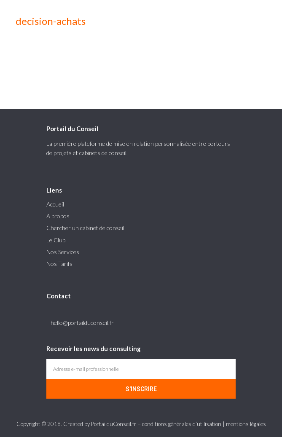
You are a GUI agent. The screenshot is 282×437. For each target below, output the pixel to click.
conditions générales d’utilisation (181, 424)
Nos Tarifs (59, 263)
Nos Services (62, 251)
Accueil (55, 204)
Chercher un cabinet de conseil (85, 227)
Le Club (55, 240)
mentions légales (246, 424)
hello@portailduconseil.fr (82, 322)
